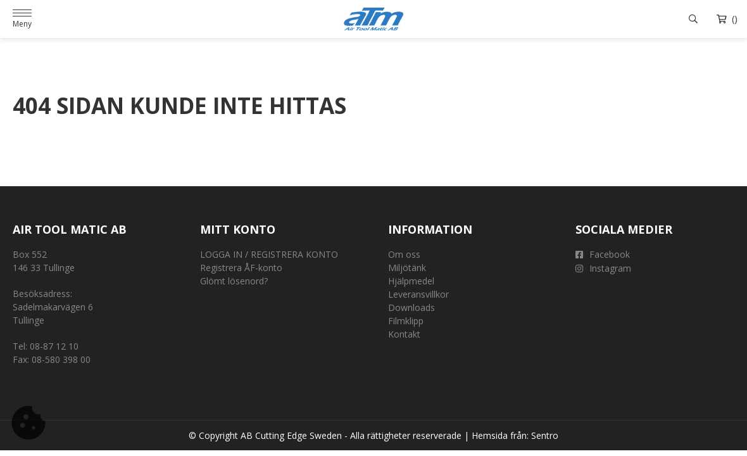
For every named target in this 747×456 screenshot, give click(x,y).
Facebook (602, 254)
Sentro (544, 435)
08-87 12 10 (54, 346)
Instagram (603, 268)
